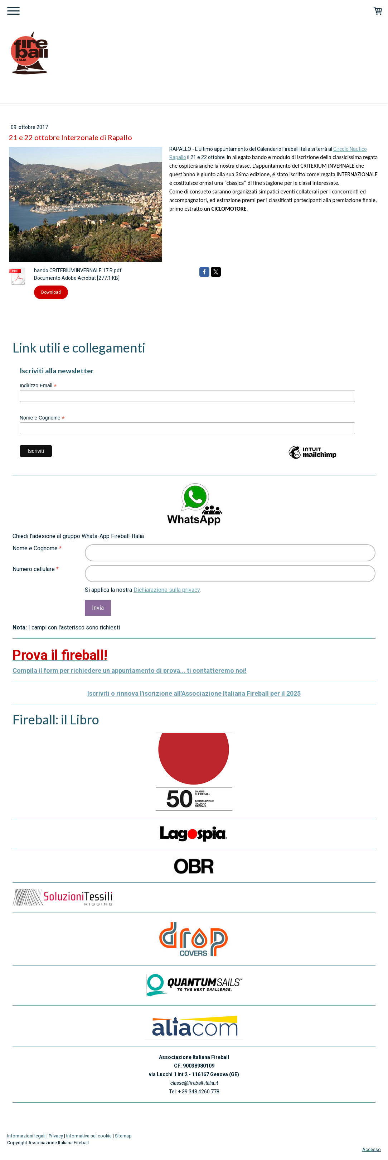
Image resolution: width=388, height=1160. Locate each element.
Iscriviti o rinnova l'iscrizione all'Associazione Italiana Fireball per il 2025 (194, 693)
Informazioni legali (26, 1136)
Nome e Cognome (42, 417)
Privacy (56, 1136)
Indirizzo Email (38, 385)
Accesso (371, 1149)
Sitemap (123, 1136)
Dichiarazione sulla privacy (167, 589)
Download (51, 292)
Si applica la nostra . (143, 589)
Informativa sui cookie (89, 1136)
